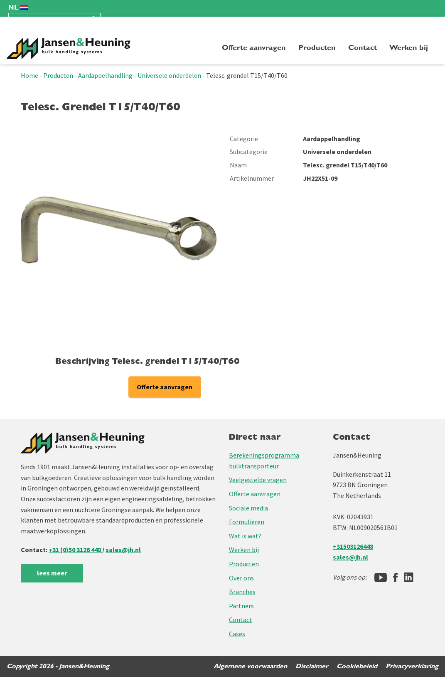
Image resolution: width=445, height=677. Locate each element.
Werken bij (408, 47)
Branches (242, 591)
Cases (237, 634)
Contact (362, 47)
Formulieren (246, 522)
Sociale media (248, 508)
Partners (241, 606)
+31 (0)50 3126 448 (75, 549)
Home (29, 75)
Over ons (241, 578)
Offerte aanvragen (254, 47)
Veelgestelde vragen (258, 479)
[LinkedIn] (408, 577)
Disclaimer (311, 666)
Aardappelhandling (105, 75)
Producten (317, 47)
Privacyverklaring (412, 666)
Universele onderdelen (169, 75)
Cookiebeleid (357, 666)
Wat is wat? (245, 536)
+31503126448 (353, 546)
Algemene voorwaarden (250, 666)
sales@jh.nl (123, 549)
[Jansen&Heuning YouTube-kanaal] (380, 577)
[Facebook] (395, 577)
